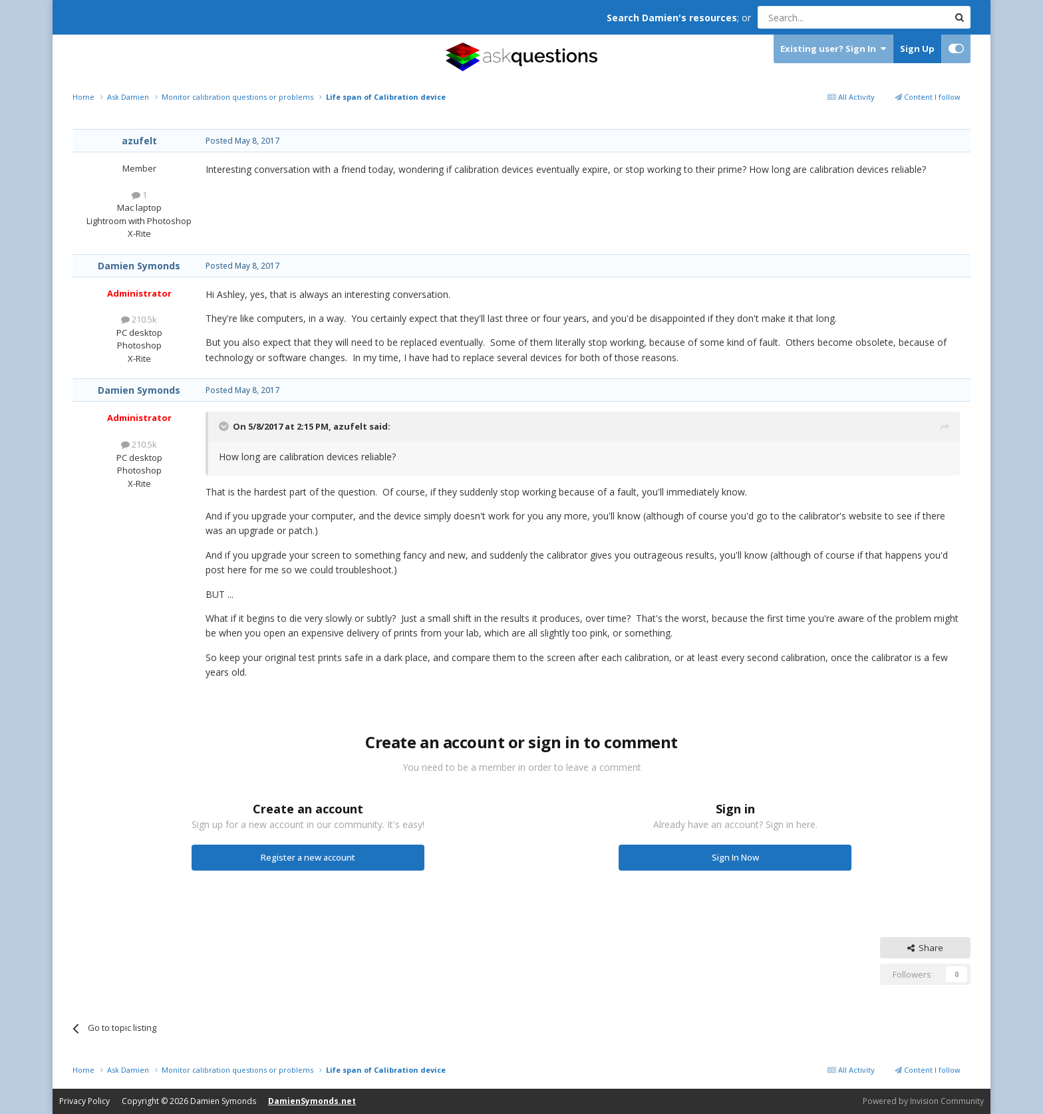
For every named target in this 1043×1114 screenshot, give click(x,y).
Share (925, 948)
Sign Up (917, 49)
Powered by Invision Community (923, 1101)
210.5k (139, 319)
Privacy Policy (84, 1101)
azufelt (139, 140)
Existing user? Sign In (833, 49)
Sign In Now (735, 857)
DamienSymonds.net (312, 1101)
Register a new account (308, 857)
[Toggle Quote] (225, 426)
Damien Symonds (139, 265)
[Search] (820, 17)
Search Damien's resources (672, 17)
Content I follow (928, 97)
